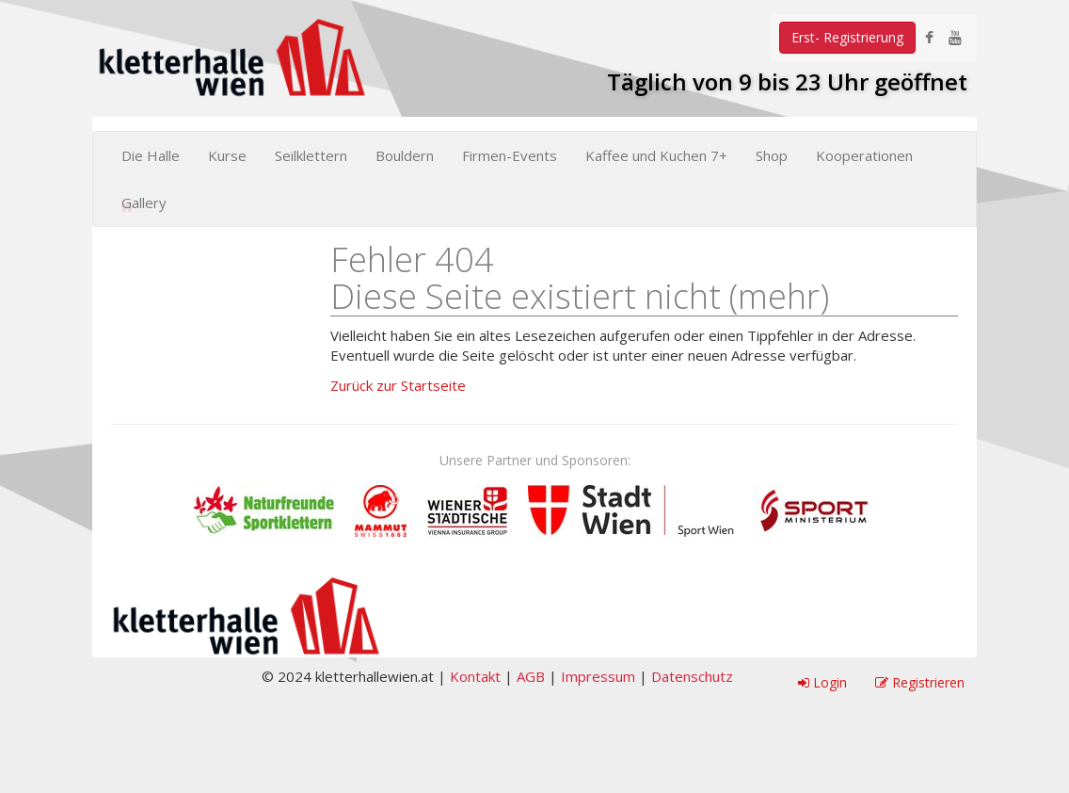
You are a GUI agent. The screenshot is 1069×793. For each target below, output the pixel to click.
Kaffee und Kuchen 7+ (656, 155)
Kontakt (475, 676)
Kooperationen (864, 155)
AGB (531, 676)
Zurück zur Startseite (398, 385)
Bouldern (404, 155)
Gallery (144, 202)
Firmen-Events (509, 155)
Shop (772, 155)
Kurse (227, 155)
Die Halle (150, 155)
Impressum (598, 676)
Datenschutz (692, 676)
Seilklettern (311, 155)
